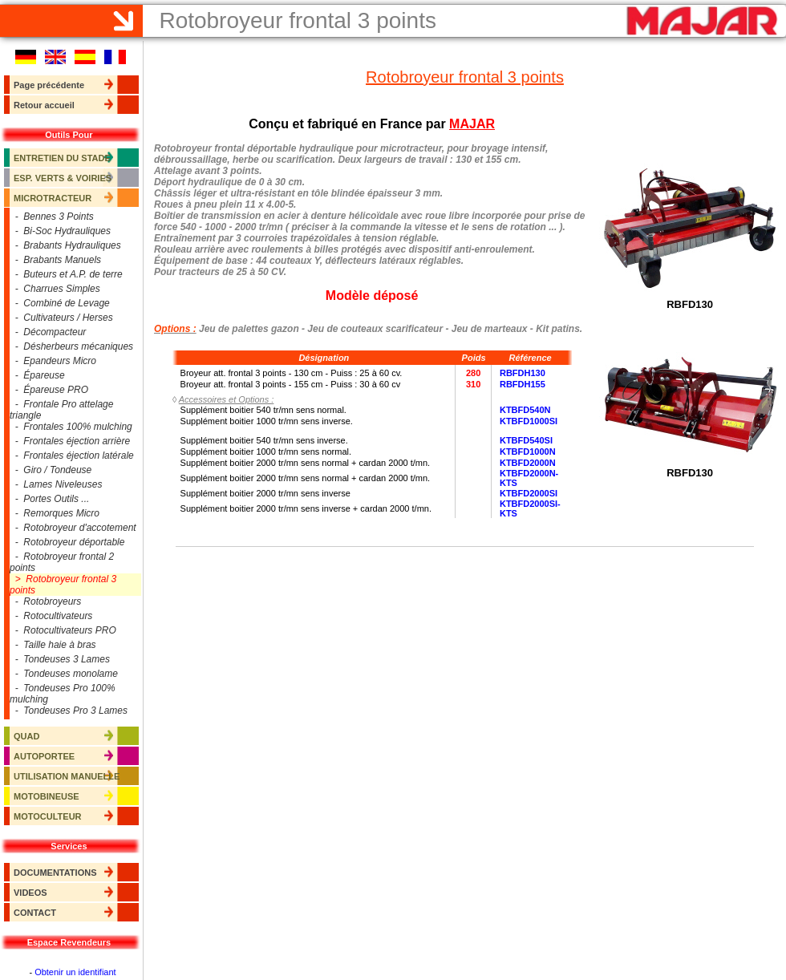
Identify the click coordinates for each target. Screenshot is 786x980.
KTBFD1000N (528, 451)
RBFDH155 (522, 384)
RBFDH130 (522, 373)
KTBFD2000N (528, 463)
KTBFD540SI (526, 440)
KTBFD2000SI (528, 493)
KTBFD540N (525, 410)
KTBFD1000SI (528, 421)
